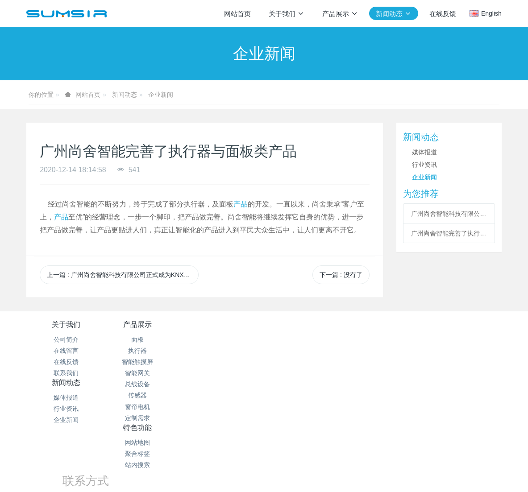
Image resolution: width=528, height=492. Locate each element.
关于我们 (66, 324)
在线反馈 (66, 361)
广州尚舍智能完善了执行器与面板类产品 (448, 233)
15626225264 (402, 349)
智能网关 (145, 372)
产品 (240, 204)
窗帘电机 (145, 406)
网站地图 (303, 339)
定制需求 (145, 418)
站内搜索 (303, 361)
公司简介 (66, 339)
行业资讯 (424, 164)
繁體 (264, 470)
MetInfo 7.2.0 (250, 454)
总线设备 (145, 384)
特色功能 (303, 324)
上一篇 (123, 274)
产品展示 (145, 324)
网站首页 (237, 13)
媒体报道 (424, 152)
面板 (145, 339)
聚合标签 (303, 350)
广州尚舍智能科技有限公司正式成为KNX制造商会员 (448, 213)
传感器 (145, 395)
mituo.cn (320, 454)
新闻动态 (124, 94)
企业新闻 (160, 94)
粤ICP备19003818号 (316, 443)
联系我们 (66, 372)
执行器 (145, 350)
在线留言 (66, 350)
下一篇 (341, 274)
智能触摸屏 (145, 361)
